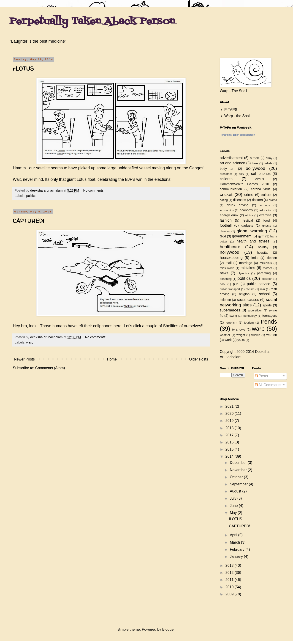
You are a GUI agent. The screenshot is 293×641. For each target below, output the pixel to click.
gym (261, 236)
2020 (230, 413)
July (233, 498)
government (242, 236)
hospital (263, 252)
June (234, 506)
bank (255, 163)
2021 (230, 406)
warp (29, 342)
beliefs (268, 163)
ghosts (266, 225)
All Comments (268, 385)
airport (254, 158)
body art (227, 169)
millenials (266, 263)
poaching (226, 279)
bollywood (255, 168)
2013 (230, 565)
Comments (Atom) (50, 368)
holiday (263, 247)
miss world (227, 268)
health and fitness (253, 241)
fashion (226, 220)
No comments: (94, 190)
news (224, 273)
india (254, 258)
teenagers (269, 315)
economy (246, 210)
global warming (252, 230)
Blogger (168, 629)
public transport (230, 289)
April (234, 535)
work (228, 340)
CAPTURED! (28, 221)
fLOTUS (23, 68)
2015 (230, 449)
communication (231, 189)
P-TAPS (230, 110)
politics (31, 196)
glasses (225, 231)
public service (258, 284)
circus (259, 179)
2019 (230, 421)
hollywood (229, 252)
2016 (230, 442)
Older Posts (198, 359)
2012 (230, 573)
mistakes (248, 268)
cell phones (261, 174)
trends (269, 321)
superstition (254, 310)
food (266, 220)
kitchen (271, 258)
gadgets (247, 225)
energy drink (229, 215)
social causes (248, 300)
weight (240, 335)
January (237, 556)
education (266, 210)
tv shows (238, 329)
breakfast (226, 174)
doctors (257, 200)
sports (267, 305)
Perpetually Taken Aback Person (92, 21)
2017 (230, 435)
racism (250, 289)
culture (266, 195)
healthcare (230, 246)
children (226, 179)
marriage (245, 263)
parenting (264, 273)
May (234, 513)
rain (262, 289)
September (239, 484)
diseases (239, 200)
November (239, 470)
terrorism (231, 322)
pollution (266, 279)
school (264, 294)
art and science (232, 163)
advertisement (231, 158)
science (225, 300)
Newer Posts (24, 359)
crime (248, 195)
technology (250, 315)
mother (267, 268)
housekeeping (231, 258)
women (271, 335)
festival (248, 220)
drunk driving (237, 205)
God (223, 236)
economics (227, 210)
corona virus (260, 189)
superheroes (230, 310)
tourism (249, 322)
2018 (230, 428)
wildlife (255, 335)
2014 (230, 456)
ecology (265, 205)
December (239, 463)
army (269, 158)
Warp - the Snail (237, 116)
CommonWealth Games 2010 (244, 184)
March (235, 542)
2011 (230, 580)
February (237, 549)
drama (273, 200)
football (226, 225)
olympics (243, 273)
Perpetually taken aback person (237, 134)
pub (236, 284)
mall (228, 263)
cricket (226, 194)
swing (233, 315)
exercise (265, 215)
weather (225, 335)
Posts (261, 376)
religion (244, 294)
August (236, 491)
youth (241, 340)
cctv (241, 174)
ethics (249, 215)
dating (224, 200)
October (237, 477)
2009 (230, 594)
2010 (230, 587)
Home (112, 359)
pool (222, 284)
